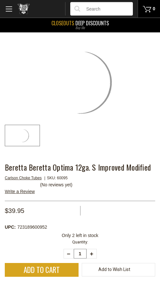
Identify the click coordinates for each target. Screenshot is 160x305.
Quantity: (80, 242)
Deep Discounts (80, 24)
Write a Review (20, 191)
